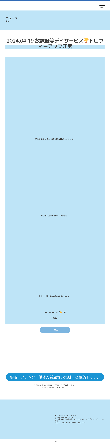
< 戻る (55, 330)
